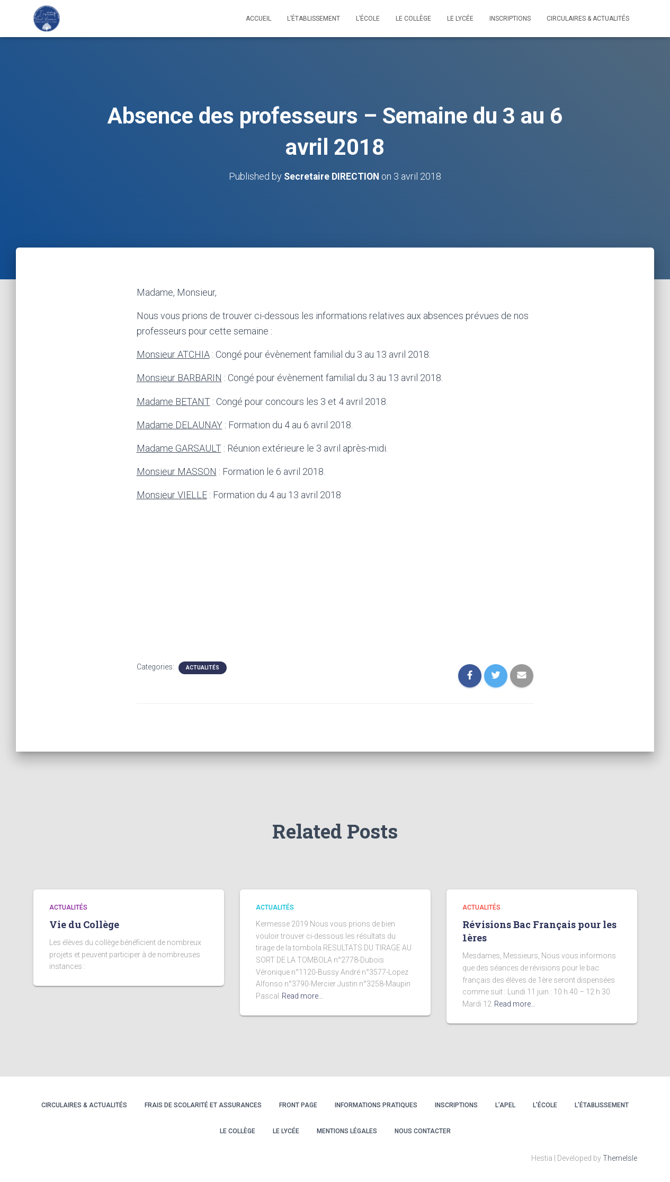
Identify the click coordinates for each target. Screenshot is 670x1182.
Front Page (298, 1105)
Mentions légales (347, 1131)
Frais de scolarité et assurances (203, 1105)
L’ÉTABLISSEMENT (602, 1105)
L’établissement (313, 18)
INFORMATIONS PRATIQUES (376, 1105)
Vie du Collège (84, 924)
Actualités (202, 667)
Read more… (302, 996)
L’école (368, 18)
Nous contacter (423, 1131)
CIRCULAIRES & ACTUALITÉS (588, 18)
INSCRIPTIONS (510, 18)
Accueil (258, 18)
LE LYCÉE (460, 18)
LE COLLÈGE (413, 18)
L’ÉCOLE (545, 1105)
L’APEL (505, 1105)
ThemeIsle (620, 1158)
